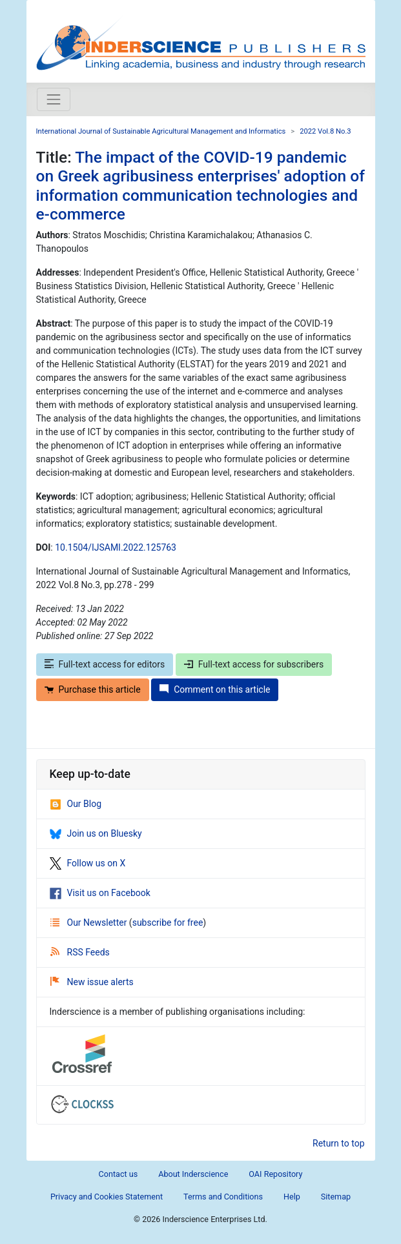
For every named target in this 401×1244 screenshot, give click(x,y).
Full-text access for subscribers (254, 664)
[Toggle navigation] (53, 99)
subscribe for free (167, 922)
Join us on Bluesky (96, 833)
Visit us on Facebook (100, 893)
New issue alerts (92, 982)
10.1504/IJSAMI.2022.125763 (115, 547)
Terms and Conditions (223, 1196)
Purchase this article (93, 689)
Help (291, 1196)
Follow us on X (88, 863)
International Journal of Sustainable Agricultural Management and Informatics (161, 131)
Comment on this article (214, 689)
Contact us (118, 1174)
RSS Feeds (80, 952)
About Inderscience (193, 1174)
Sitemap (336, 1196)
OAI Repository (275, 1174)
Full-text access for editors (105, 664)
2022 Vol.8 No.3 (325, 131)
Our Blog (76, 804)
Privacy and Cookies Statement (106, 1196)
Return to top (339, 1143)
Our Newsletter (89, 922)
